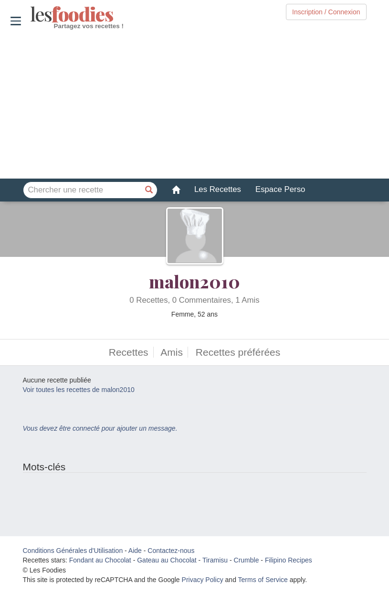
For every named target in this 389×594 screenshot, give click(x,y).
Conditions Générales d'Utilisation (73, 550)
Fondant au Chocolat (100, 560)
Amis (171, 352)
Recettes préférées (238, 352)
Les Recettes (217, 189)
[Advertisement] (194, 104)
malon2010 (194, 281)
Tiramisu (215, 560)
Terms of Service (263, 579)
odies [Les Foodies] (31, 14)
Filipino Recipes (288, 560)
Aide (135, 550)
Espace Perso (280, 189)
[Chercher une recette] (149, 190)
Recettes (128, 352)
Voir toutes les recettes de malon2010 (79, 389)
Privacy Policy (202, 579)
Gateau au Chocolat (167, 560)
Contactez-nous (170, 550)
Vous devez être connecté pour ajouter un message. (100, 428)
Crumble (246, 560)
